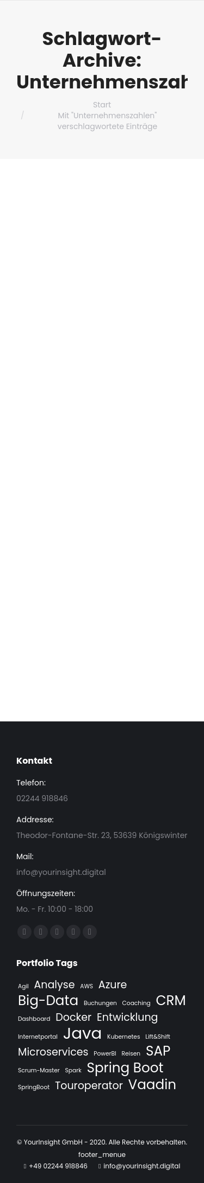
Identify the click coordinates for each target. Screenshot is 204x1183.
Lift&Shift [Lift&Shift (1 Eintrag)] (157, 1037)
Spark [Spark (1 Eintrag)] (73, 1070)
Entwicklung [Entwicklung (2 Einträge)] (127, 1017)
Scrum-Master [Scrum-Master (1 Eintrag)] (39, 1070)
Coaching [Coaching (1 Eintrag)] (136, 1003)
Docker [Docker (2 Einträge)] (73, 1017)
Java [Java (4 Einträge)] (82, 1033)
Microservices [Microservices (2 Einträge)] (53, 1052)
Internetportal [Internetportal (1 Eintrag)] (38, 1037)
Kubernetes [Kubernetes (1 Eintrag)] (123, 1037)
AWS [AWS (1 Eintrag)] (86, 986)
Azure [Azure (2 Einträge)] (112, 985)
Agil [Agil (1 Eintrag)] (23, 986)
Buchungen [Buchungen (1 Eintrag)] (100, 1003)
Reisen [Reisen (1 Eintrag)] (130, 1054)
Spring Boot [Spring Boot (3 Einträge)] (124, 1068)
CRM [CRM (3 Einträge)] (171, 1000)
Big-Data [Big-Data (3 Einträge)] (48, 1000)
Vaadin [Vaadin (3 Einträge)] (152, 1084)
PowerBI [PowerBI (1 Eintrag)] (105, 1054)
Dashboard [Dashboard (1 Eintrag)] (34, 1019)
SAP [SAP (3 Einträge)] (158, 1051)
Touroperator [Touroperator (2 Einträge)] (89, 1085)
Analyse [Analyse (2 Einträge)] (54, 985)
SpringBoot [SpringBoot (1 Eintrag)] (34, 1087)
